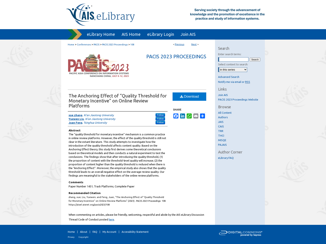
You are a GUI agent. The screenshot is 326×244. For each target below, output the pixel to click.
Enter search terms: (229, 54)
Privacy (71, 237)
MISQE (222, 140)
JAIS (221, 121)
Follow (160, 115)
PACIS (96, 44)
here (111, 219)
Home (71, 44)
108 (132, 44)
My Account (109, 231)
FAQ (95, 231)
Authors (223, 117)
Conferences (84, 44)
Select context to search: (233, 64)
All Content (225, 112)
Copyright (83, 237)
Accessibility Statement (135, 231)
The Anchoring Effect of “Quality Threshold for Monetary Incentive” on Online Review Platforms (118, 100)
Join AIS (223, 94)
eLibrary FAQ (226, 157)
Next (194, 44)
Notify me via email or (234, 81)
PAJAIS (222, 144)
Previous (179, 44)
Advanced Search (228, 76)
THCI (221, 135)
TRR (220, 130)
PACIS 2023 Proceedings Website (238, 99)
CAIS (221, 126)
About (83, 231)
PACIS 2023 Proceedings (115, 44)
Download (189, 96)
